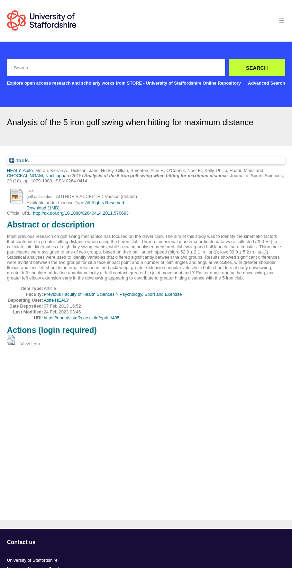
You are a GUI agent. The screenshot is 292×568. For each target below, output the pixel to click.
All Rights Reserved (104, 202)
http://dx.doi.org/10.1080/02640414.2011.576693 (81, 213)
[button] (11, 340)
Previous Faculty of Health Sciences (79, 294)
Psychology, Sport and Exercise (151, 294)
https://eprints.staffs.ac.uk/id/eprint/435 (81, 317)
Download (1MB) (43, 207)
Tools (19, 160)
